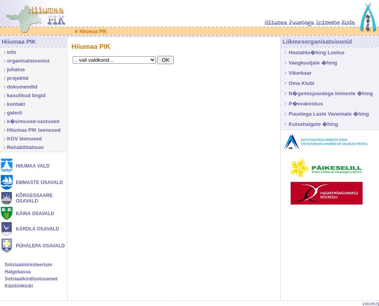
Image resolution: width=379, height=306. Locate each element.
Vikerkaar (300, 73)
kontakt (16, 104)
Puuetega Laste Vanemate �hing (329, 114)
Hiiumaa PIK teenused (34, 130)
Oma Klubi (301, 83)
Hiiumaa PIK (91, 31)
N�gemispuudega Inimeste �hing (331, 93)
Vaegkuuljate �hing (313, 63)
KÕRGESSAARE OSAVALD (34, 198)
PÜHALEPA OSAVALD (40, 246)
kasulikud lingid (26, 95)
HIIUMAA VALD (32, 166)
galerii (14, 113)
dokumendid (22, 87)
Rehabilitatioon (25, 147)
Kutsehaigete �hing (313, 124)
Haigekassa (18, 272)
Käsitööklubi (19, 286)
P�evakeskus (306, 104)
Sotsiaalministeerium (28, 264)
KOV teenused (24, 139)
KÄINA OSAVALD (35, 213)
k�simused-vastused (33, 121)
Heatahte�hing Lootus (316, 52)
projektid (18, 78)
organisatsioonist (28, 61)
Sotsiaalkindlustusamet (31, 279)
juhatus (16, 69)
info (11, 52)
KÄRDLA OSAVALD (37, 229)
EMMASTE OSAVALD (39, 182)
